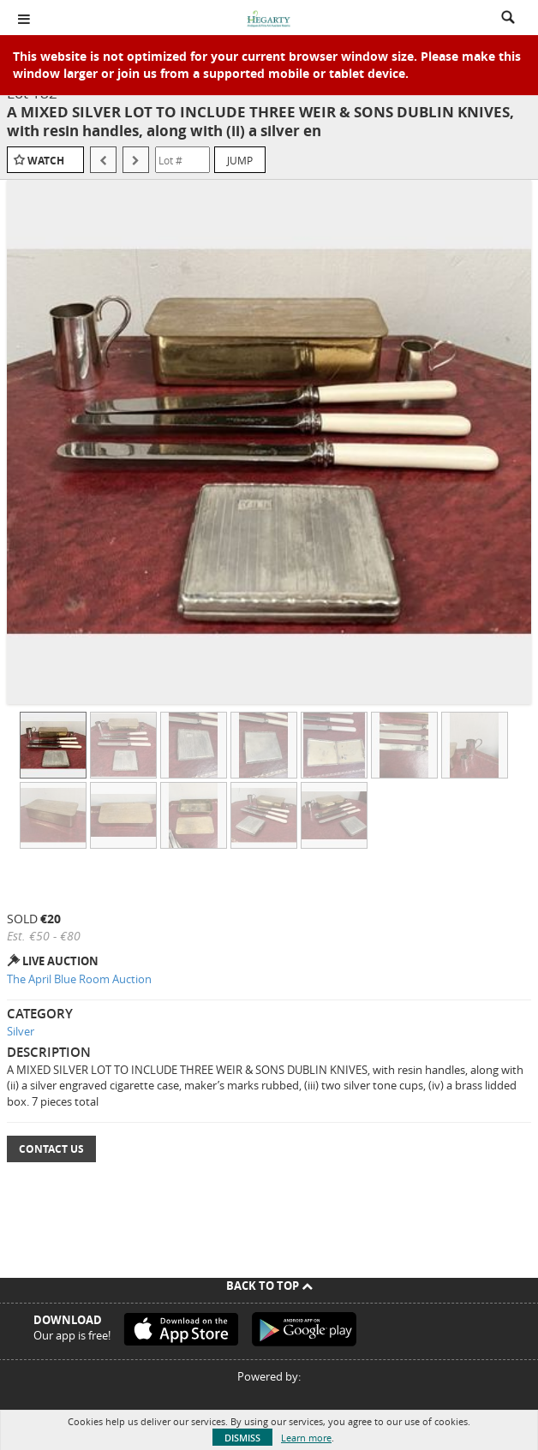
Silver (20, 1031)
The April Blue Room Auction (79, 979)
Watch (45, 160)
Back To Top (269, 1285)
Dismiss (242, 1437)
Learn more (306, 1437)
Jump (240, 160)
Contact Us (51, 1149)
